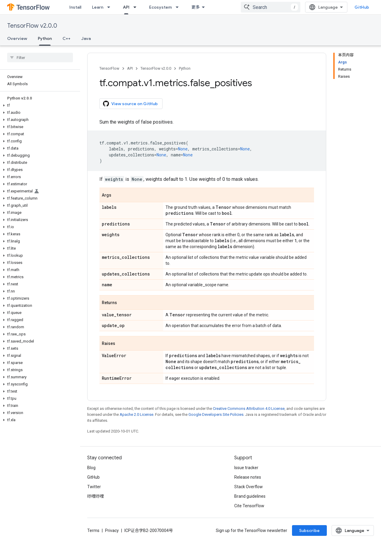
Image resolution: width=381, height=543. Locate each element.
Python (184, 68)
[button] (39, 105)
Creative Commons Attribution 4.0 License (249, 408)
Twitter (94, 486)
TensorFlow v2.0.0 (32, 25)
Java (86, 38)
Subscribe (309, 530)
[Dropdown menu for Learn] (110, 7)
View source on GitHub (130, 104)
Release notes (247, 477)
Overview (17, 38)
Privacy (112, 530)
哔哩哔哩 (95, 496)
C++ (67, 38)
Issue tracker (246, 467)
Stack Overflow (248, 486)
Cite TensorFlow (249, 505)
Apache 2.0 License (136, 414)
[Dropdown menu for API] (136, 7)
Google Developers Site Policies (215, 414)
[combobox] (270, 7)
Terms (93, 530)
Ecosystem (160, 7)
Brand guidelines (250, 496)
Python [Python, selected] (45, 38)
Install (75, 7)
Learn (97, 7)
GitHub (362, 7)
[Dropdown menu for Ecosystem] (179, 7)
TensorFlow (109, 68)
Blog (91, 467)
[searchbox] (40, 57)
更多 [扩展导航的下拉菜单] (195, 7)
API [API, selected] (126, 7)
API (130, 68)
